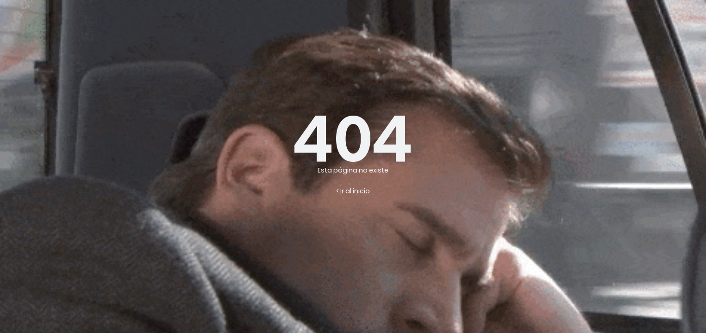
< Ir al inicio (353, 191)
